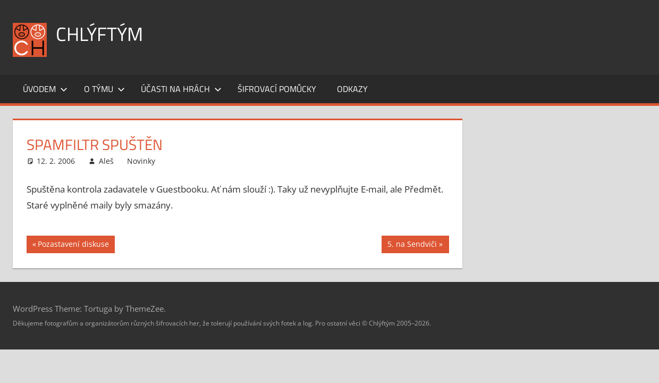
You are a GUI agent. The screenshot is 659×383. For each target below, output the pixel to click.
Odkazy (352, 88)
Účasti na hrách (181, 88)
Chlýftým (99, 33)
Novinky (141, 161)
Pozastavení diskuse (73, 245)
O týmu (104, 88)
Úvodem (45, 88)
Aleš (106, 161)
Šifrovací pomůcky (277, 88)
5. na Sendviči (412, 245)
